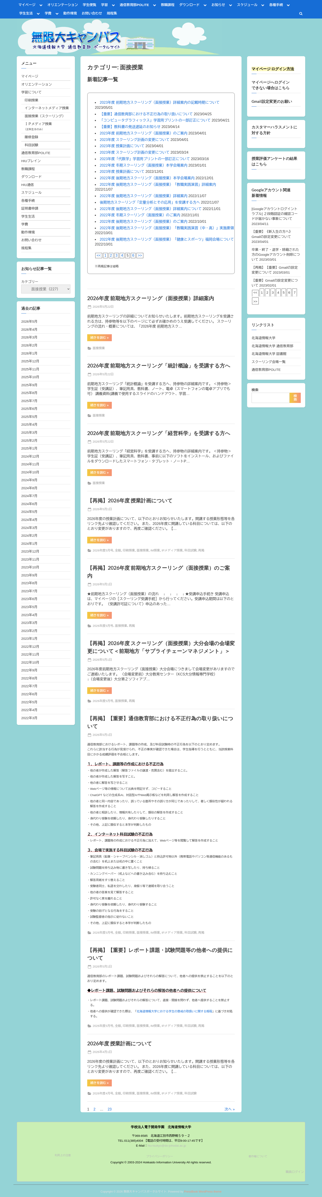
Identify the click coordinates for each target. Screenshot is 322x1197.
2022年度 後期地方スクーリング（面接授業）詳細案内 (143, 196)
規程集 (112, 13)
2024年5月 (29, 512)
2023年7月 (29, 591)
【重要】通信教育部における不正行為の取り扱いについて (146, 114)
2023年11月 (30, 559)
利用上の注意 (63, 1155)
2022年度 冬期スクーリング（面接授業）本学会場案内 (143, 165)
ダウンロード (189, 5)
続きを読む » (101, 338)
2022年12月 (30, 646)
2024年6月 (29, 504)
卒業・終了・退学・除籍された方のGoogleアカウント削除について (276, 255)
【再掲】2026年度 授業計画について (130, 500)
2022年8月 (29, 678)
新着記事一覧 (102, 79)
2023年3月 (29, 623)
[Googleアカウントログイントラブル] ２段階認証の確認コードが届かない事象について (275, 214)
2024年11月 (30, 464)
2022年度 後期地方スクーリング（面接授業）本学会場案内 (147, 178)
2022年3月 (29, 718)
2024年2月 (29, 535)
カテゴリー (29, 282)
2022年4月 (29, 710)
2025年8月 (29, 393)
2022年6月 (29, 694)
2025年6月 (29, 409)
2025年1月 (29, 448)
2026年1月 (29, 353)
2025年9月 (29, 385)
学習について (31, 92)
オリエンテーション (62, 5)
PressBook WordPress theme (203, 1191)
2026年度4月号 (103, 1093)
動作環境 (70, 13)
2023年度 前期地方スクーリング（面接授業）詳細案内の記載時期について (160, 102)
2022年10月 (30, 662)
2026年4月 (29, 329)
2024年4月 (29, 520)
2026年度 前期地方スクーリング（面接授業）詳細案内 (150, 298)
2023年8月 (29, 583)
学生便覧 (89, 5)
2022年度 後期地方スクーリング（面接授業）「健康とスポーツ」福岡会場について (167, 239)
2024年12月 (30, 456)
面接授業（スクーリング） (45, 116)
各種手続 (276, 5)
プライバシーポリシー (159, 1156)
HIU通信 (27, 185)
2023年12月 (30, 551)
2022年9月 (29, 670)
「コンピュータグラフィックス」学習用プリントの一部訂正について (155, 120)
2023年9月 (29, 575)
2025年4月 (29, 424)
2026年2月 (29, 345)
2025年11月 (30, 369)
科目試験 (190, 550)
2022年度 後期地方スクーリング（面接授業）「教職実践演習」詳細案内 (158, 184)
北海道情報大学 (263, 338)
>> (140, 255)
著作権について (257, 1156)
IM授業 (155, 550)
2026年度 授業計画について (119, 1043)
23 (110, 1109)
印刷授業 (129, 550)
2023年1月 (29, 638)
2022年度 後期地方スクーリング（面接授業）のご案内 (143, 221)
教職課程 (167, 5)
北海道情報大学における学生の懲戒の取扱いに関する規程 (174, 1011)
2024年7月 (29, 496)
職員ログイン (295, 1172)
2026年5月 (29, 321)
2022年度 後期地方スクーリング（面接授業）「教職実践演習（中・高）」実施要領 (167, 228)
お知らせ (218, 5)
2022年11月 (30, 654)
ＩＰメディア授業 (38, 124)
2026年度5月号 (103, 550)
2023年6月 (29, 599)
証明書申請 (29, 208)
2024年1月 (29, 543)
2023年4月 (29, 615)
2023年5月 (29, 607)
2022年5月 (29, 702)
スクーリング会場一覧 (269, 362)
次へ (228, 1109)
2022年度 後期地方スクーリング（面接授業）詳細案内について (151, 209)
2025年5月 (29, 417)
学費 (48, 13)
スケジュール (247, 5)
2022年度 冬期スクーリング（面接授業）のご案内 (140, 215)
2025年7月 (29, 401)
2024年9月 (29, 480)
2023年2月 (29, 631)
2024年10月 (30, 472)
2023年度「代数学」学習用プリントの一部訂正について (145, 159)
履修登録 (31, 137)
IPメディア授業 (172, 550)
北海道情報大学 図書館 (269, 354)
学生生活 (26, 13)
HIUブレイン (31, 161)
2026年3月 (29, 337)
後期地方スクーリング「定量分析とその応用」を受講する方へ (150, 202)
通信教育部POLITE (134, 5)
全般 (118, 550)
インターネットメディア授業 (47, 108)
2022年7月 (29, 686)
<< (99, 255)
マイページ (27, 5)
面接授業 (99, 348)
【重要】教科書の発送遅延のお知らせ (130, 127)
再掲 (201, 550)
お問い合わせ (92, 13)
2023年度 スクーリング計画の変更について (134, 140)
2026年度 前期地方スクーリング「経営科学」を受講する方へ (158, 433)
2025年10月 (30, 377)
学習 (104, 5)
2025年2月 (29, 440)
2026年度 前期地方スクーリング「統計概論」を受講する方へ (158, 365)
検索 (255, 390)
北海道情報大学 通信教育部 (272, 346)
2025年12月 (30, 361)
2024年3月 (29, 528)
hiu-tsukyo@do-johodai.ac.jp (167, 1145)
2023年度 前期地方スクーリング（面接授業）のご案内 (143, 133)
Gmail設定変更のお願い (272, 101)
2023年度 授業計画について (122, 146)
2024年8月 (29, 488)
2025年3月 (29, 432)
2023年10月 (30, 567)
